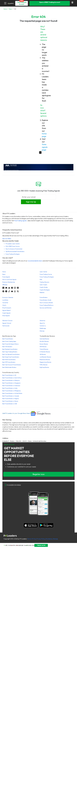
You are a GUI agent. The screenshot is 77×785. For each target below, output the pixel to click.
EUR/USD (20, 545)
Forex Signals (6, 277)
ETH (14, 545)
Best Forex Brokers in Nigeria (10, 398)
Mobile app (43, 328)
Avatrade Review (44, 339)
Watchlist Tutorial (7, 320)
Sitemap (42, 331)
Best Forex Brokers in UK (9, 375)
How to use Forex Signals (9, 279)
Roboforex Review (45, 359)
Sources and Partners (46, 308)
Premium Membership (8, 282)
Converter (5, 302)
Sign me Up (31, 201)
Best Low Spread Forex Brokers (11, 354)
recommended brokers (35, 261)
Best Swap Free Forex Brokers (10, 357)
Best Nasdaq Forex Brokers (10, 349)
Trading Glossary (44, 282)
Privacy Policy (40, 539)
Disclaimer (49, 539)
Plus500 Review (44, 341)
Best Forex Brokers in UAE (9, 403)
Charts (4, 305)
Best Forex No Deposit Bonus (10, 344)
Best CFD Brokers (7, 346)
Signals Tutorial (6, 323)
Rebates (42, 292)
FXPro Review (43, 364)
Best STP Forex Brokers (8, 362)
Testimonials (5, 326)
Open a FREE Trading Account (49, 2)
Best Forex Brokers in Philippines (11, 391)
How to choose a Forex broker (14, 249)
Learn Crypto (43, 284)
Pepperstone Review (45, 362)
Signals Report (6, 310)
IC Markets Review (45, 352)
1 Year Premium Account (21, 3)
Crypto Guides (44, 287)
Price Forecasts (6, 308)
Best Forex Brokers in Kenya (10, 401)
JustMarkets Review (45, 357)
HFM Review (43, 346)
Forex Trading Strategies (13, 254)
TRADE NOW (41, 545)
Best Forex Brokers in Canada (10, 396)
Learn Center (43, 271)
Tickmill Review (44, 349)
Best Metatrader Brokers (9, 367)
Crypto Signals (6, 313)
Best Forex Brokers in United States (12, 393)
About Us (42, 323)
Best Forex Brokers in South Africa (11, 378)
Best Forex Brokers (7, 339)
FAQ (41, 279)
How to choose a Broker (46, 302)
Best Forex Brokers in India (9, 388)
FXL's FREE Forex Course (12, 246)
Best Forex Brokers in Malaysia (11, 380)
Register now (39, 474)
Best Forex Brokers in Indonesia (11, 385)
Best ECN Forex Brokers (9, 359)
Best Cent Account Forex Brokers (11, 364)
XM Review (43, 354)
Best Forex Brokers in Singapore (11, 383)
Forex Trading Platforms (46, 305)
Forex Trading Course (46, 274)
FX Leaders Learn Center (13, 243)
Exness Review (44, 344)
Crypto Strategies (45, 290)
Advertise (42, 320)
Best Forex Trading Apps (9, 341)
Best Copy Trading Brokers (9, 352)
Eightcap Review (44, 367)
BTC (7, 545)
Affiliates (4, 284)
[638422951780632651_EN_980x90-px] (38, 167)
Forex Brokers (44, 297)
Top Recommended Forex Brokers (15, 251)
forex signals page (45, 147)
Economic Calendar (7, 297)
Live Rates (5, 300)
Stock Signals (6, 315)
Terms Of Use (31, 539)
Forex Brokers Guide (45, 300)
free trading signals (20, 221)
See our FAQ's (6, 238)
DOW (29, 545)
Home (4, 271)
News (3, 274)
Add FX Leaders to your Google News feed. (26, 413)
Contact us (43, 326)
